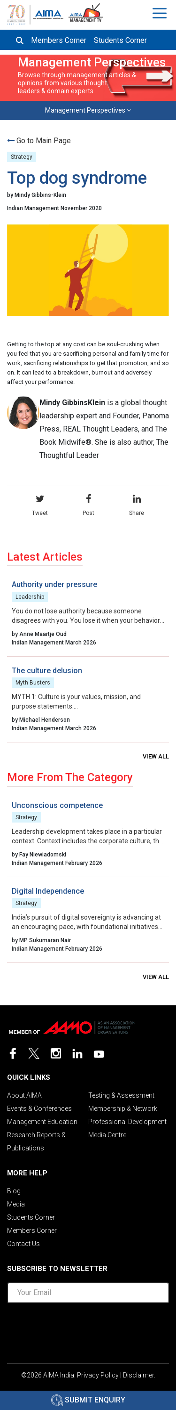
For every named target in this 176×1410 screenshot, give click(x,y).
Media (16, 1204)
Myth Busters (32, 682)
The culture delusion (47, 670)
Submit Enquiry (88, 1399)
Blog (14, 1191)
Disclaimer (138, 1375)
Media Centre (107, 1135)
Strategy (21, 157)
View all (156, 756)
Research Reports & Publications (36, 1141)
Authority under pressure (54, 584)
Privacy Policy (98, 1375)
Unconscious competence (57, 805)
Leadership (29, 597)
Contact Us (23, 1243)
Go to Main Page (43, 140)
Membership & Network (122, 1108)
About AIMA (24, 1095)
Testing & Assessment (121, 1095)
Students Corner (120, 40)
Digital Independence (48, 891)
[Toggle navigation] (161, 13)
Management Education (42, 1121)
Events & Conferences (39, 1108)
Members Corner (58, 40)
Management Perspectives (88, 110)
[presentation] (88, 1329)
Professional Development (127, 1121)
